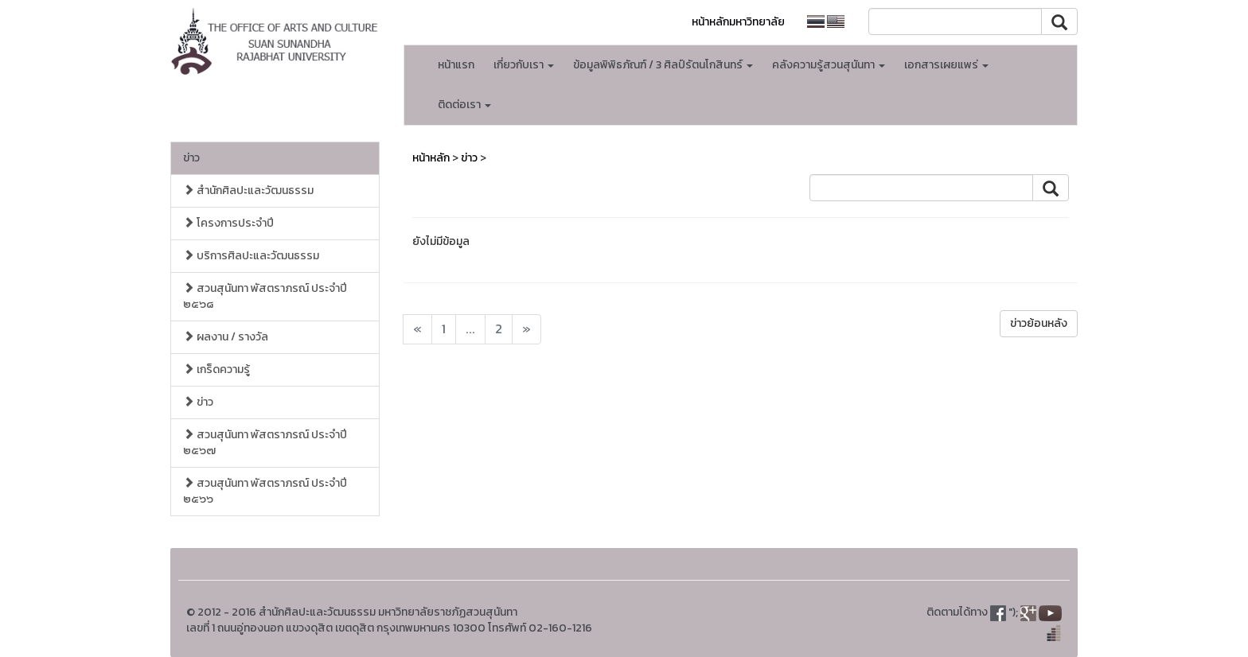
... (470, 329)
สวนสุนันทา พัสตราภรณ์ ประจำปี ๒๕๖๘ (265, 296)
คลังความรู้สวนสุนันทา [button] (828, 64)
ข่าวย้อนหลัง (1038, 323)
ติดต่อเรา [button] (464, 104)
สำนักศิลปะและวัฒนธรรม (248, 190)
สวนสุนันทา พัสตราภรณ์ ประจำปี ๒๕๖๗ (265, 442)
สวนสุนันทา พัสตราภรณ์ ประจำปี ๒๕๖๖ (265, 491)
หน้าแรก (456, 64)
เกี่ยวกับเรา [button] (523, 64)
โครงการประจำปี (228, 223)
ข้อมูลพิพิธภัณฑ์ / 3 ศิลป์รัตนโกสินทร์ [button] (663, 64)
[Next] (417, 329)
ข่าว (191, 158)
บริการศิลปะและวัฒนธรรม (251, 255)
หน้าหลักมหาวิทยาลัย (738, 22)
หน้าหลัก (431, 158)
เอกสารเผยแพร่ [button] (946, 64)
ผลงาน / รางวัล (225, 336)
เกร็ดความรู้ (216, 369)
